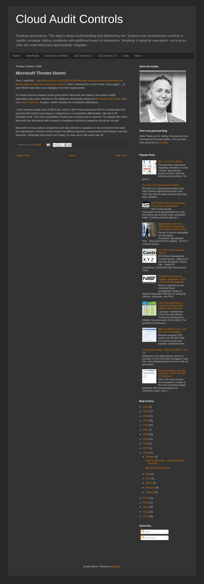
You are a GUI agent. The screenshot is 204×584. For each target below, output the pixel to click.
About (138, 55)
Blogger (116, 566)
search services (30, 102)
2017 (146, 448)
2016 (146, 452)
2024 (146, 416)
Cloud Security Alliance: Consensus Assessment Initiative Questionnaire (170, 306)
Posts (145, 531)
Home (16, 55)
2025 (146, 411)
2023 (146, 420)
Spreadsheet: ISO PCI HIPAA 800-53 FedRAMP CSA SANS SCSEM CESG (172, 226)
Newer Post (23, 155)
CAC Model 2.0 (83, 55)
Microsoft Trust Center (107, 98)
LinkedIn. (164, 142)
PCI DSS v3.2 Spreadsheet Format (160, 185)
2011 (146, 516)
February (151, 487)
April (148, 478)
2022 (146, 425)
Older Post (121, 155)
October (150, 456)
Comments (148, 537)
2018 (146, 443)
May (148, 474)
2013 (146, 507)
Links (125, 55)
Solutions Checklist (56, 55)
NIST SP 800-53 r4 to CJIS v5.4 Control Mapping (172, 330)
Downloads (32, 55)
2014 (146, 502)
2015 (146, 498)
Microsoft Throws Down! (157, 468)
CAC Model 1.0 (107, 55)
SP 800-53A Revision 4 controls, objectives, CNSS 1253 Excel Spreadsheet (172, 279)
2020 (146, 434)
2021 (146, 429)
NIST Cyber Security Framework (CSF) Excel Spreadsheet (168, 204)
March (149, 483)
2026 (146, 406)
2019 (146, 439)
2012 (146, 511)
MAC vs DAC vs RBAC (170, 161)
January (150, 492)
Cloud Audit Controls (69, 19)
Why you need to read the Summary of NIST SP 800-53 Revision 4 (172, 373)
